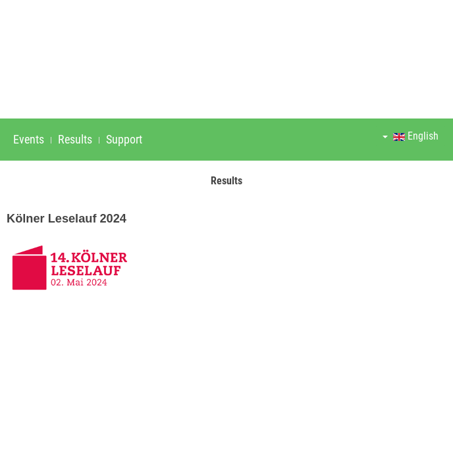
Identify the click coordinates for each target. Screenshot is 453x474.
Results (75, 139)
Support (124, 139)
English (411, 136)
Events (28, 139)
